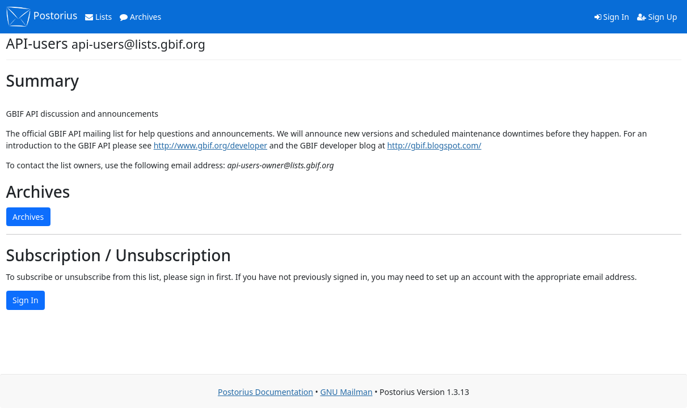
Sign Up (657, 16)
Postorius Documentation (265, 391)
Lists (98, 16)
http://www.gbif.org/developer (210, 145)
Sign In (612, 16)
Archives (140, 16)
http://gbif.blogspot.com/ (434, 145)
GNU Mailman (346, 391)
